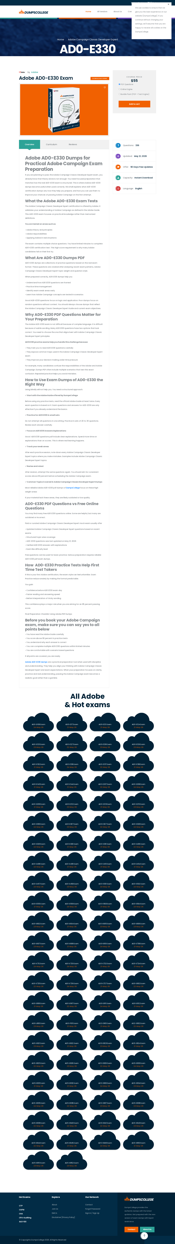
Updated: (131, 156)
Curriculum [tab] (51, 144)
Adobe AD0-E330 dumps (36, 662)
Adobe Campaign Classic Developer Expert (93, 39)
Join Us (55, 1209)
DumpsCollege (73, 487)
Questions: (127, 145)
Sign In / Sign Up (92, 1213)
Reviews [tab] (73, 144)
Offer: (134, 167)
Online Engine (126, 89)
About (54, 1204)
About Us (117, 11)
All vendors (102, 11)
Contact (89, 1204)
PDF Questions (126, 84)
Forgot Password (92, 1209)
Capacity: (134, 177)
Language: (129, 188)
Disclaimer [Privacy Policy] (63, 1217)
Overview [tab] (29, 144)
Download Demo (99, 78)
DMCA (54, 1213)
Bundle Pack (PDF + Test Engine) (134, 94)
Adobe (34, 72)
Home (88, 11)
